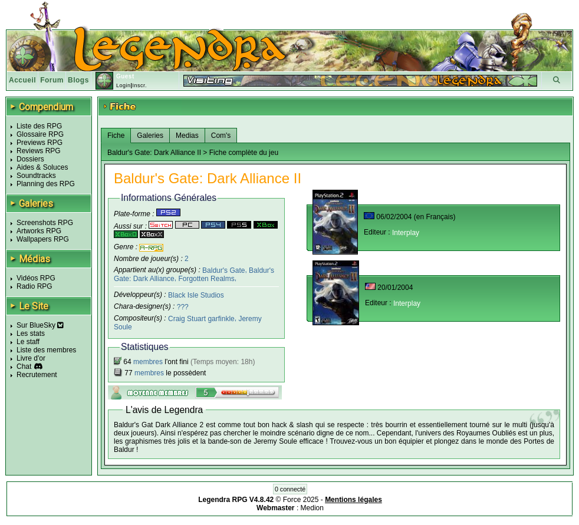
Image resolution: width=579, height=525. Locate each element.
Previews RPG (39, 142)
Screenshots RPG (45, 223)
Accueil (22, 80)
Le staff (28, 342)
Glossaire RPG (40, 134)
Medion (312, 508)
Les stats (31, 333)
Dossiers (30, 159)
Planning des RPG (46, 184)
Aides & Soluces (42, 167)
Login (123, 85)
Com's (221, 135)
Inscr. (139, 85)
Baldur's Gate (223, 270)
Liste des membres (46, 350)
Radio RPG (34, 286)
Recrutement (37, 375)
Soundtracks (36, 175)
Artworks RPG (39, 231)
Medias (187, 135)
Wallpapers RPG (43, 239)
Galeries (150, 135)
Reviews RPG (39, 151)
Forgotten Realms (206, 279)
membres (148, 362)
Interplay (405, 233)
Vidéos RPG (36, 278)
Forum (52, 80)
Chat (24, 366)
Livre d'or (31, 358)
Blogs (78, 80)
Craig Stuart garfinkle (201, 319)
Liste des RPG (39, 126)
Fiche (115, 135)
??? (183, 307)
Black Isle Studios (196, 295)
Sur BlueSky (40, 325)
